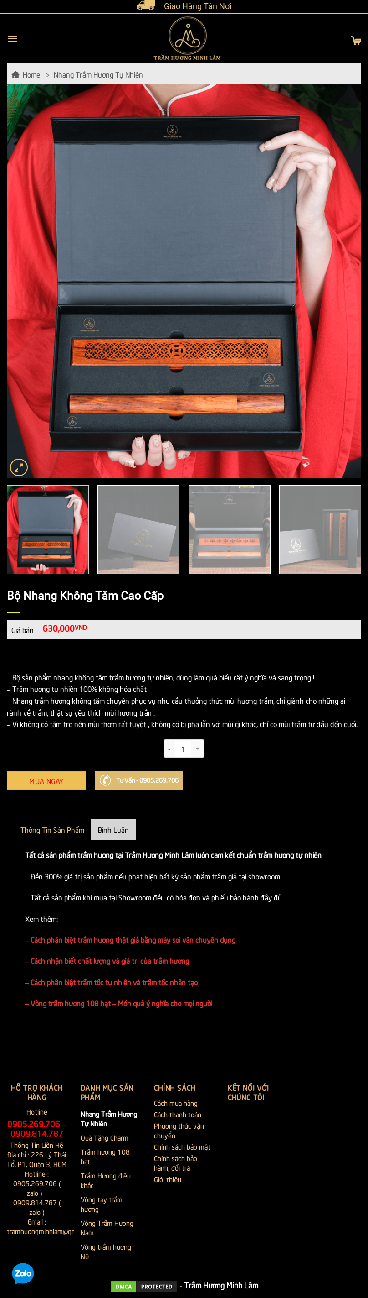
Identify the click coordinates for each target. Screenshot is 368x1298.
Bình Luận (113, 829)
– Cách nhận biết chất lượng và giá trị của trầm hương (107, 960)
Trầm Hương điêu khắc (106, 1180)
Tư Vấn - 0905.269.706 (147, 779)
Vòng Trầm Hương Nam (107, 1227)
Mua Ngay (46, 780)
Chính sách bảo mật (182, 1146)
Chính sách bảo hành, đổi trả (175, 1162)
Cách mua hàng (176, 1102)
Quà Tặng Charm (104, 1137)
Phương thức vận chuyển (179, 1130)
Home (31, 74)
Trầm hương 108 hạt (105, 1156)
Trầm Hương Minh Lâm (221, 1284)
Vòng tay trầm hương (102, 1203)
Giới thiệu (167, 1178)
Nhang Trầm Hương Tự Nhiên (98, 74)
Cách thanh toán (177, 1114)
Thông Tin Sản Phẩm (52, 829)
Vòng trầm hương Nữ (106, 1251)
